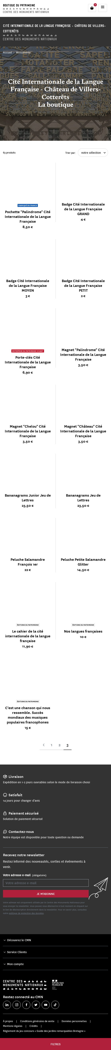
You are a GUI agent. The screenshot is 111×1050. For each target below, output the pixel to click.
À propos (8, 1021)
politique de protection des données (26, 913)
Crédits (33, 1026)
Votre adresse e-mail (24, 875)
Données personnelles (74, 1021)
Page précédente (44, 745)
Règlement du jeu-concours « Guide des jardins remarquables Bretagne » (44, 1031)
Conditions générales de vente (37, 1021)
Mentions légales (12, 1026)
